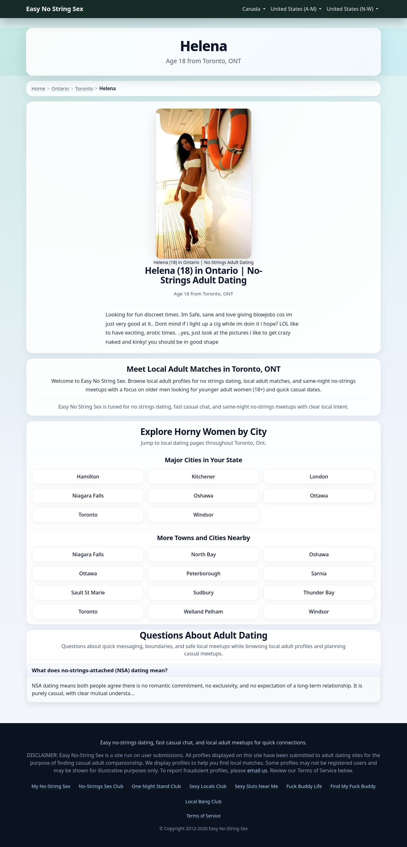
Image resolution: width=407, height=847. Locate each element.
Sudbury (203, 592)
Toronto (84, 88)
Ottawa (319, 495)
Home (38, 88)
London (319, 476)
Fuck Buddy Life (304, 786)
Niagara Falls (88, 495)
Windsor (203, 514)
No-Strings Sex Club (101, 786)
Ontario (60, 88)
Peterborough (204, 573)
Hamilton (88, 476)
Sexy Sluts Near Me (256, 786)
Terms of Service (203, 816)
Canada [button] (252, 8)
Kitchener (203, 476)
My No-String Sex (50, 786)
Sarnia (319, 573)
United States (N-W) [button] (351, 8)
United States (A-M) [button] (294, 8)
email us (257, 770)
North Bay (203, 554)
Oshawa (203, 495)
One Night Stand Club (156, 786)
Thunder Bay (318, 592)
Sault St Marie (88, 592)
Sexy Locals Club (207, 786)
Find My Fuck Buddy (353, 786)
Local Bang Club (203, 801)
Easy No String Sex (54, 8)
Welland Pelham (203, 611)
